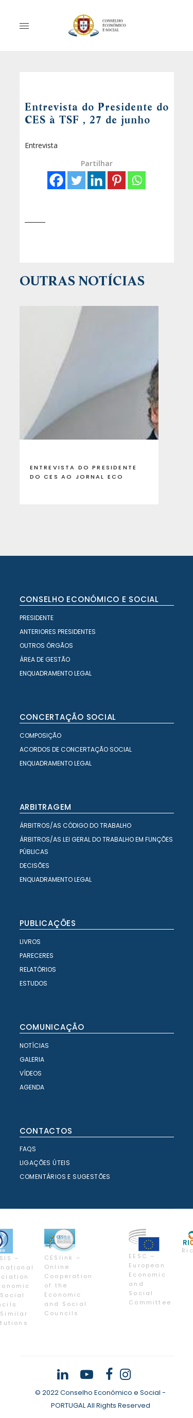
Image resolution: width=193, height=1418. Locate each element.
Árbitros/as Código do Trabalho (75, 825)
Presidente (37, 617)
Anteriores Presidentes (58, 631)
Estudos (33, 983)
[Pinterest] (117, 180)
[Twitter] (76, 180)
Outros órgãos (46, 645)
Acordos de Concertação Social (76, 749)
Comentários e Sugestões (65, 1176)
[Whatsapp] (137, 180)
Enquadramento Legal (56, 673)
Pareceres (37, 955)
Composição (40, 735)
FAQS (28, 1148)
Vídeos (31, 1073)
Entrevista (41, 145)
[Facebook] (56, 180)
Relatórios (38, 969)
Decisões (34, 865)
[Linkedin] (96, 180)
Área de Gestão (45, 659)
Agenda (32, 1087)
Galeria (32, 1059)
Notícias (34, 1045)
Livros (30, 941)
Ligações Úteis (45, 1162)
